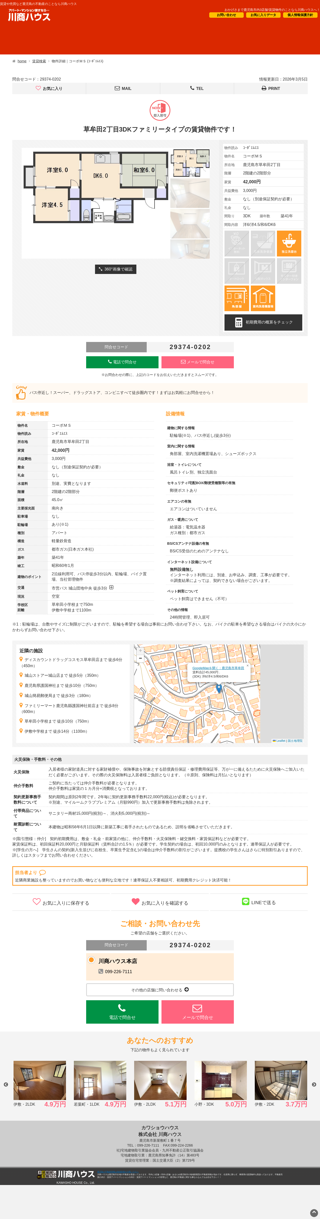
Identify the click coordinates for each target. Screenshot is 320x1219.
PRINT (271, 88)
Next (314, 1084)
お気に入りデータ (263, 15)
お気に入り (49, 88)
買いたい (62, 39)
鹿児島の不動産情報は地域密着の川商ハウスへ (118, 1172)
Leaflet (279, 741)
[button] (219, 689)
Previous (5, 1084)
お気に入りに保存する (61, 902)
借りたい (20, 39)
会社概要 (239, 39)
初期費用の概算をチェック (263, 322)
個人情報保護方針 (300, 15)
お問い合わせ (226, 15)
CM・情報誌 (196, 39)
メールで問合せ (197, 361)
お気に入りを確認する (160, 902)
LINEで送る (259, 901)
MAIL (123, 88)
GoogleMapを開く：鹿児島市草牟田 (218, 668)
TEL (197, 88)
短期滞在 (103, 39)
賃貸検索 (39, 61)
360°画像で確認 (115, 269)
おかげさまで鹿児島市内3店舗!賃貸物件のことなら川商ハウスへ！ (272, 10)
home (22, 61)
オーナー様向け (148, 39)
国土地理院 (295, 741)
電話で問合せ (122, 361)
